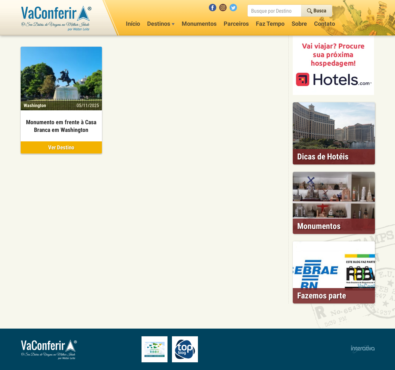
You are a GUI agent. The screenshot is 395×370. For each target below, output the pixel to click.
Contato (324, 23)
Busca (316, 10)
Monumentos (199, 23)
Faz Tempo (270, 23)
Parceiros (236, 23)
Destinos (161, 23)
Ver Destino (61, 147)
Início (133, 23)
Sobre (299, 23)
